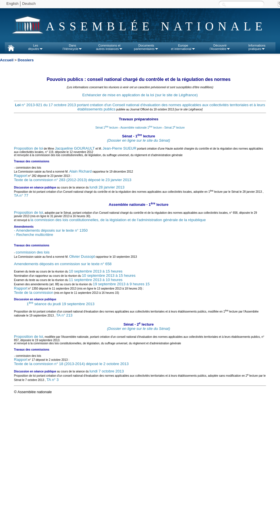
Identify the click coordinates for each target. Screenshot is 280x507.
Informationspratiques (257, 47)
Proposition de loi (28, 148)
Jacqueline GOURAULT (75, 148)
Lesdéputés (35, 47)
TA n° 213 (64, 315)
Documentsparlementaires (146, 47)
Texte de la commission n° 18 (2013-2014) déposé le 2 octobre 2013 (71, 364)
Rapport (20, 175)
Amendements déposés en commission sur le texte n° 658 (62, 264)
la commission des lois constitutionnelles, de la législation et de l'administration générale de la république (118, 220)
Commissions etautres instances (109, 47)
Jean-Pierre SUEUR (119, 148)
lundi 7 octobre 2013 (107, 371)
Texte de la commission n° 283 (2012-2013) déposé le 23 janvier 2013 (72, 180)
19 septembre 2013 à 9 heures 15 (121, 284)
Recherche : (224, 4)
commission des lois (32, 252)
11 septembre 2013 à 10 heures (96, 280)
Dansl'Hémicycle (72, 47)
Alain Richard (80, 171)
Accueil (6, 60)
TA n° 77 (21, 195)
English (13, 3)
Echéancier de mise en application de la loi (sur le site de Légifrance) (140, 95)
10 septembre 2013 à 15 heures (96, 271)
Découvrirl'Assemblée (220, 47)
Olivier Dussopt (82, 256)
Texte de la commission (33, 292)
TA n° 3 (53, 380)
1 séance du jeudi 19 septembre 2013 (60, 304)
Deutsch (29, 3)
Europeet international (183, 47)
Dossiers (25, 60)
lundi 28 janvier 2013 (107, 187)
